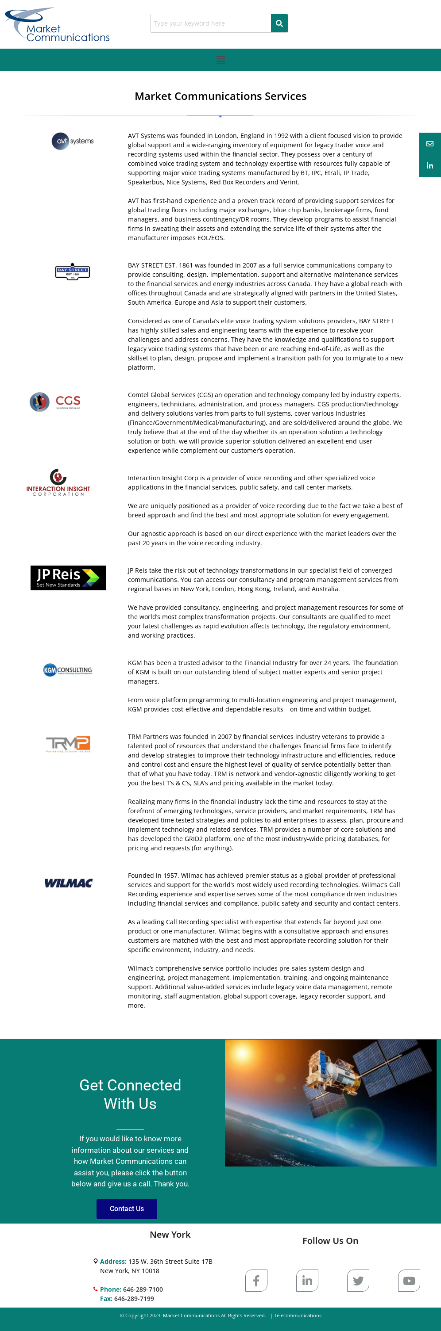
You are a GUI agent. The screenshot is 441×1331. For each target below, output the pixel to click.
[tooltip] (430, 144)
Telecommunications (297, 1315)
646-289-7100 (143, 1289)
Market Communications (191, 1315)
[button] (220, 59)
